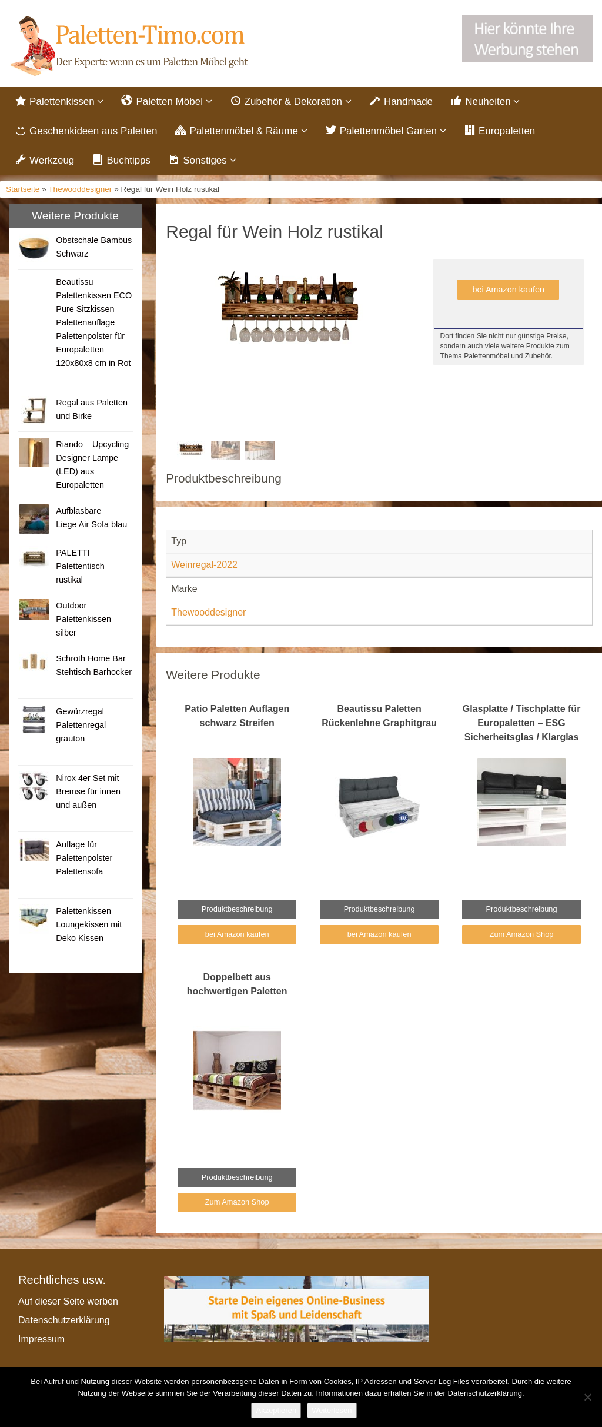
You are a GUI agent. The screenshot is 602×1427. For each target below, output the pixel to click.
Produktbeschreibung (237, 908)
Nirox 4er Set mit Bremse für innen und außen (88, 791)
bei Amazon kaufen (508, 289)
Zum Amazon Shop (522, 934)
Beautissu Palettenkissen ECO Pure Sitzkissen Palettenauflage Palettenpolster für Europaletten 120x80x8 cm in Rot (94, 322)
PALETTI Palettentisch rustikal (80, 566)
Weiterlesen (332, 1410)
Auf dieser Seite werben (68, 1301)
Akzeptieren (276, 1410)
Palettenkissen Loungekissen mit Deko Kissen (89, 924)
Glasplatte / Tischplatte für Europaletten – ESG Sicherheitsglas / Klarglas (522, 723)
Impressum (41, 1339)
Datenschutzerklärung (64, 1320)
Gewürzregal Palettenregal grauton (81, 725)
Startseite (22, 189)
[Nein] (587, 1397)
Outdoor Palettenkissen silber (83, 619)
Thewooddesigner (80, 189)
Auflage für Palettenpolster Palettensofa (84, 858)
